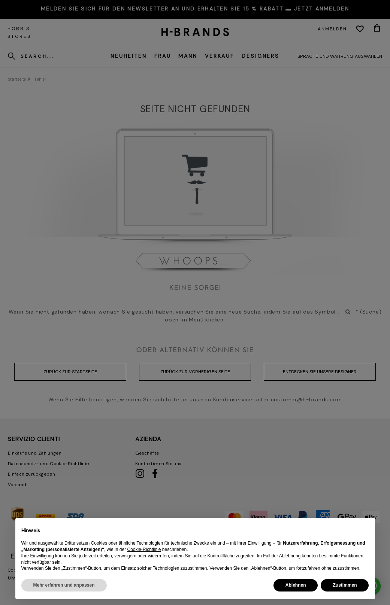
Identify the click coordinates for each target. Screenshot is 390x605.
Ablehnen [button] (295, 585)
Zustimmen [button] (345, 585)
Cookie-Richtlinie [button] (144, 549)
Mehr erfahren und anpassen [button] (64, 585)
